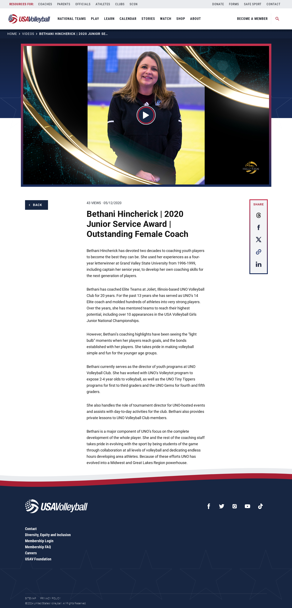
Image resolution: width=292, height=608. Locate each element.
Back (37, 205)
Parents (63, 4)
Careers (31, 553)
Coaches (45, 4)
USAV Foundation (38, 559)
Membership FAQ (38, 547)
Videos (28, 34)
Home (12, 34)
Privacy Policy (50, 598)
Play (95, 19)
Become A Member (252, 19)
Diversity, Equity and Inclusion (48, 535)
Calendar (128, 19)
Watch (165, 19)
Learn (109, 19)
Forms (234, 4)
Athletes (103, 4)
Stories (148, 19)
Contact (274, 4)
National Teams (72, 19)
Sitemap (30, 598)
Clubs (120, 4)
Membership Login (39, 541)
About (195, 19)
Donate (218, 4)
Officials (83, 4)
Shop (180, 19)
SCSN (134, 4)
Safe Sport (253, 4)
